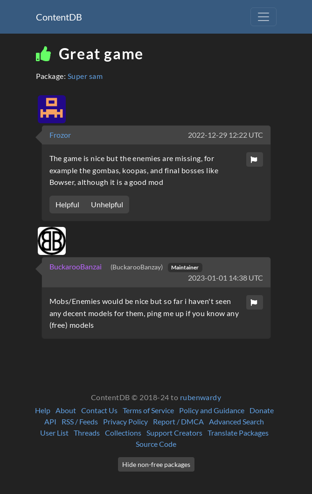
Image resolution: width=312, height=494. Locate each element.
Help (42, 410)
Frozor (60, 134)
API (50, 421)
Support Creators (174, 432)
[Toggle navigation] (263, 16)
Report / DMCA (178, 421)
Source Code (156, 443)
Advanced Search (236, 421)
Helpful (67, 204)
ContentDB (59, 16)
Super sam (85, 75)
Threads (87, 432)
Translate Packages (238, 432)
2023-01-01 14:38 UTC (225, 277)
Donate (262, 410)
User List (54, 432)
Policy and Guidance (211, 410)
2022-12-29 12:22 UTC (225, 134)
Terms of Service (148, 410)
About (65, 410)
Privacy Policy (125, 421)
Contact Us (99, 410)
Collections (123, 432)
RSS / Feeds (80, 421)
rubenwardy (201, 397)
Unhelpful (107, 204)
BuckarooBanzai (76, 266)
